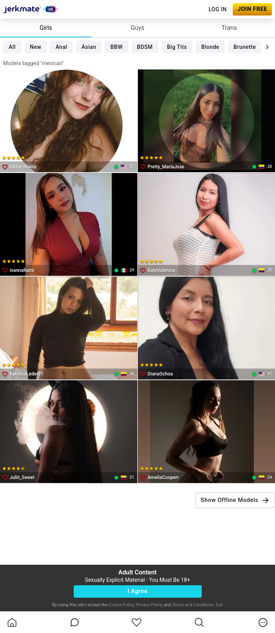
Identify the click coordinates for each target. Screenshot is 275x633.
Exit (219, 604)
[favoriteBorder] (136, 622)
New (35, 47)
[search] (199, 622)
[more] (263, 622)
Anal (61, 47)
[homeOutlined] (12, 622)
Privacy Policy (149, 604)
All (12, 47)
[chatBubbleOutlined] (74, 622)
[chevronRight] (267, 47)
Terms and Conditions (192, 604)
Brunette (244, 47)
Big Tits (177, 47)
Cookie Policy (121, 604)
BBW (117, 47)
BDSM (145, 47)
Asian (88, 47)
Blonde (210, 47)
